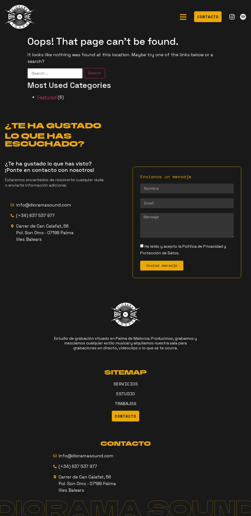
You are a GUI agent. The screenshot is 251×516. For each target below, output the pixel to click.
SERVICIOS (125, 383)
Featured (47, 97)
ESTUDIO (125, 393)
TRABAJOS (125, 403)
